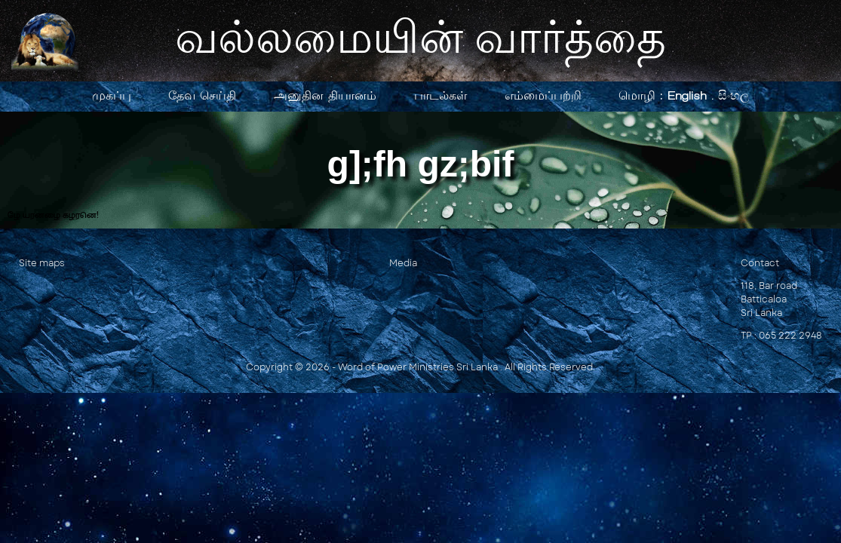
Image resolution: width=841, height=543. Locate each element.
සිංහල (733, 95)
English (687, 95)
